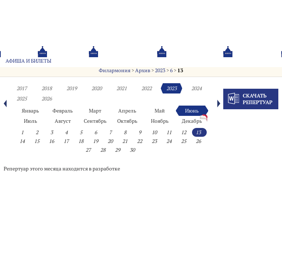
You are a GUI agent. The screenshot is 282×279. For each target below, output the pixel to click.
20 (110, 141)
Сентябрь (95, 121)
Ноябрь (160, 121)
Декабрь (192, 121)
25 (183, 141)
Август (63, 121)
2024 (196, 88)
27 (88, 150)
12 (183, 132)
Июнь (192, 110)
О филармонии (128, 61)
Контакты (217, 61)
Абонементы (79, 61)
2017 (22, 88)
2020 (96, 88)
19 (95, 141)
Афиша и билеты (28, 61)
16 (51, 141)
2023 (160, 70)
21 (124, 141)
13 (180, 70)
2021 (121, 88)
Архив (142, 70)
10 (154, 132)
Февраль (63, 110)
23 (154, 141)
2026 (46, 98)
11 (168, 132)
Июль (30, 121)
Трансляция (258, 61)
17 (66, 141)
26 (198, 141)
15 (36, 141)
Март (95, 110)
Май (160, 110)
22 (139, 141)
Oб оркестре (175, 61)
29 (117, 150)
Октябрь (127, 121)
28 (102, 150)
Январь (30, 110)
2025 (22, 98)
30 (132, 150)
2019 (71, 88)
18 (80, 141)
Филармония (114, 70)
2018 (46, 88)
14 (22, 141)
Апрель (127, 110)
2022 (146, 88)
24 (168, 141)
